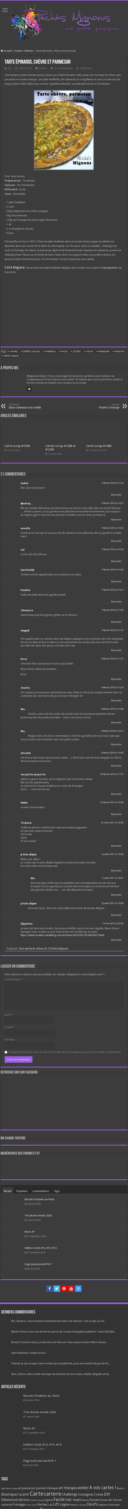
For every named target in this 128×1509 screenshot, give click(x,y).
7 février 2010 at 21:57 (112, 630)
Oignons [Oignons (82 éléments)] (103, 1504)
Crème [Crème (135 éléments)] (98, 1494)
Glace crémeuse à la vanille (29, 406)
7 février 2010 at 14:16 (112, 549)
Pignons (120, 351)
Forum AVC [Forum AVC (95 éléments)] (106, 1500)
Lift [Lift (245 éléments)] (56, 1504)
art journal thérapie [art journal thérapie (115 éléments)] (44, 1488)
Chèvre (14, 351)
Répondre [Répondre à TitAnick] (116, 846)
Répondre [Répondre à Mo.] (116, 722)
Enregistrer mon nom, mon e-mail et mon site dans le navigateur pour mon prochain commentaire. (65, 1051)
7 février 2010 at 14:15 (112, 528)
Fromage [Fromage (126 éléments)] (18, 1504)
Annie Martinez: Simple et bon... (29, 1352)
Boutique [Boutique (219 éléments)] (9, 1494)
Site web (9, 1039)
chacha (25, 687)
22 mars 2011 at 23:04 (112, 822)
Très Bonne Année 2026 (38, 1215)
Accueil (6, 50)
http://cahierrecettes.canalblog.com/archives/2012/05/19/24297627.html (62, 935)
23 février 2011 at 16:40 (111, 802)
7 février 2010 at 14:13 (112, 503)
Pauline (25, 590)
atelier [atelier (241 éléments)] (83, 1488)
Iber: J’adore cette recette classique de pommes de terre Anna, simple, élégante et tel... (60, 1374)
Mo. (10, 68)
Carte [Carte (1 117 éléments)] (36, 1493)
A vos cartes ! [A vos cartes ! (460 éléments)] (102, 1487)
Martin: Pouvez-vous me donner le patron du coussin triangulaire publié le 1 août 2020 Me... (63, 1331)
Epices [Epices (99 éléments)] (49, 1500)
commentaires (40, 1191)
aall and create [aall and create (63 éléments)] (9, 1488)
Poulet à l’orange (98, 406)
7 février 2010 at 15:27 (112, 590)
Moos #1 (30, 1231)
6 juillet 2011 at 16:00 (112, 854)
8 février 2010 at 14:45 (112, 752)
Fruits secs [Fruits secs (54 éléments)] (31, 1505)
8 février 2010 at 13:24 (112, 687)
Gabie (24, 483)
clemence (27, 610)
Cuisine (18, 50)
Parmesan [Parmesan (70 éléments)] (114, 1504)
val (22, 549)
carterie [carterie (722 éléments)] (52, 1494)
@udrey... (27, 503)
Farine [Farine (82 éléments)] (85, 1500)
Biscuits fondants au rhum (39, 1199)
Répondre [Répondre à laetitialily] (116, 581)
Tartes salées (11, 356)
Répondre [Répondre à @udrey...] (116, 519)
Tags (56, 1191)
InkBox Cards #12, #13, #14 (40, 1247)
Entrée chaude (31, 351)
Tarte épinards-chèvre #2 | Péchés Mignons (43, 948)
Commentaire (13, 979)
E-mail (9, 1027)
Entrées (29, 50)
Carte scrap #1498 (98, 446)
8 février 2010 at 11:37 (112, 658)
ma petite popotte (33, 774)
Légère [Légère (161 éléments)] (65, 1504)
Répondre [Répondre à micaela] (116, 766)
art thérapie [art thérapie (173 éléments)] (68, 1488)
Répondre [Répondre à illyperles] (116, 940)
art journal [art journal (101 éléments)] (24, 1488)
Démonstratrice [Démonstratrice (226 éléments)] (15, 1499)
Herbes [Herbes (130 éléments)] (42, 1504)
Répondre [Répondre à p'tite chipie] (116, 870)
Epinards (50, 351)
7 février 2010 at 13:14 (112, 483)
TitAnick (26, 822)
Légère (77, 351)
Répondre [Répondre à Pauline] (116, 601)
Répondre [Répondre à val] (116, 561)
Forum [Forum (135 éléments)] (94, 1500)
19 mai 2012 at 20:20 (112, 923)
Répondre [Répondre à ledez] (116, 814)
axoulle (25, 528)
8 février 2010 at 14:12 (112, 731)
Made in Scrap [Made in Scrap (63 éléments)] (78, 1504)
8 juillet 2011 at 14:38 (112, 903)
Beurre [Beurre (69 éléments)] (120, 1488)
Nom (8, 1014)
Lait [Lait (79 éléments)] (50, 1504)
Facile (64, 351)
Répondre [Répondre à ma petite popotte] (116, 794)
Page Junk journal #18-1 (38, 1264)
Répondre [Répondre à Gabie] (116, 495)
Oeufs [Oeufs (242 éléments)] (92, 1504)
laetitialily (27, 569)
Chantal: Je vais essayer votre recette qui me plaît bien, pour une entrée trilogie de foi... (60, 1363)
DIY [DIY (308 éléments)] (107, 1494)
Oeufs (89, 351)
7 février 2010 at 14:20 (112, 569)
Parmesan (104, 351)
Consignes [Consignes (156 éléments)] (86, 1494)
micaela (26, 752)
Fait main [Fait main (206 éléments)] (73, 1500)
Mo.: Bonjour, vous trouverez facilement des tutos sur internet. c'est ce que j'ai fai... (58, 1320)
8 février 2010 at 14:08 (112, 709)
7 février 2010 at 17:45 (112, 610)
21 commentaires (63, 68)
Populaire (21, 1191)
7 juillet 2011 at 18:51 (112, 878)
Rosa (24, 658)
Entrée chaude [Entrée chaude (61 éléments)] (37, 1500)
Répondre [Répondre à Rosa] (116, 679)
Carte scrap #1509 (17, 446)
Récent (7, 1191)
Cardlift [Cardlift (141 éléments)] (23, 1494)
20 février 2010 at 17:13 (111, 774)
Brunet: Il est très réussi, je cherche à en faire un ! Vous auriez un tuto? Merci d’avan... (59, 1342)
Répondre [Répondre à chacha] (116, 700)
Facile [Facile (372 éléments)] (59, 1499)
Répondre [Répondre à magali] (116, 650)
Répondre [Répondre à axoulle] (116, 541)
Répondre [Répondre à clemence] (116, 622)
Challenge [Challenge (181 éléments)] (70, 1494)
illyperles (27, 923)
